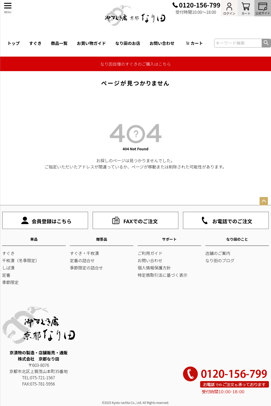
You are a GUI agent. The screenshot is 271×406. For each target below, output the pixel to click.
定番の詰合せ (82, 260)
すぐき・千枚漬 (84, 253)
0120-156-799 (199, 5)
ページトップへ (264, 201)
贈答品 (101, 239)
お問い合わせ (162, 43)
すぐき (35, 43)
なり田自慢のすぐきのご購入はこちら (135, 64)
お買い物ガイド (91, 43)
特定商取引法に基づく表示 (162, 275)
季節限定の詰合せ (86, 268)
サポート (169, 239)
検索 (266, 43)
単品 (34, 239)
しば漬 (8, 268)
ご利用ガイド (150, 253)
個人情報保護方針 (154, 268)
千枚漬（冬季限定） (20, 260)
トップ (13, 43)
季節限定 (10, 282)
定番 (6, 275)
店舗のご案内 (217, 253)
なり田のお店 (127, 43)
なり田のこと (237, 239)
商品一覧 (59, 43)
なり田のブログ (219, 260)
